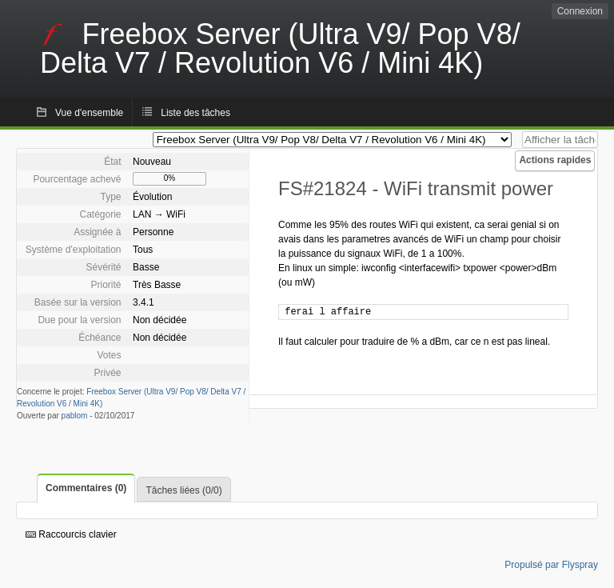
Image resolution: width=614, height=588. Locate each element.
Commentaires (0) (86, 488)
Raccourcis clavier (71, 534)
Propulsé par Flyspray (551, 564)
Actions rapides (555, 160)
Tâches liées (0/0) (183, 490)
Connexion (580, 11)
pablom (75, 415)
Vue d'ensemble (89, 112)
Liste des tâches (195, 112)
